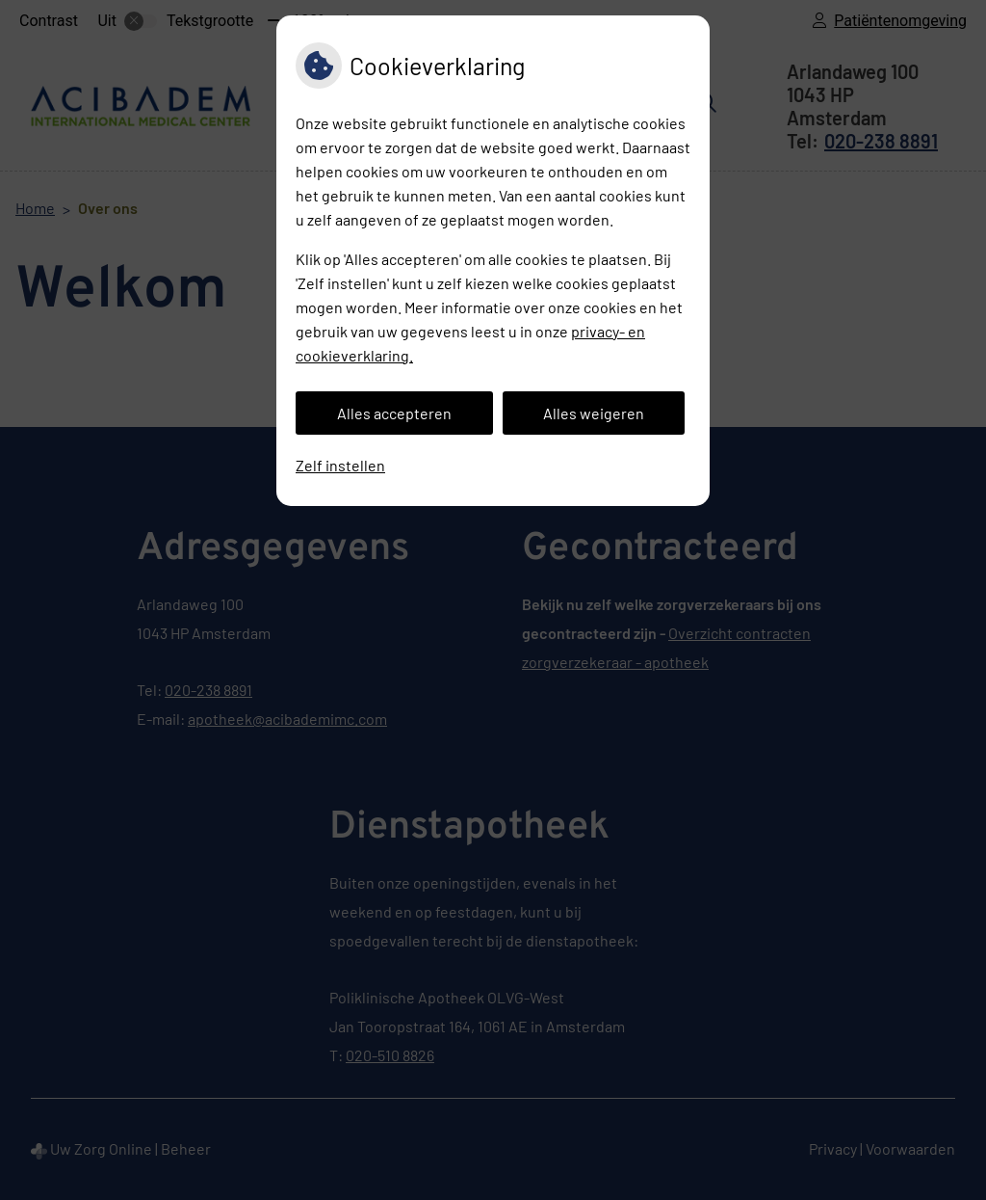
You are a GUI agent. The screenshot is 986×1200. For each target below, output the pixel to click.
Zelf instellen (340, 465)
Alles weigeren (593, 413)
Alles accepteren (394, 413)
